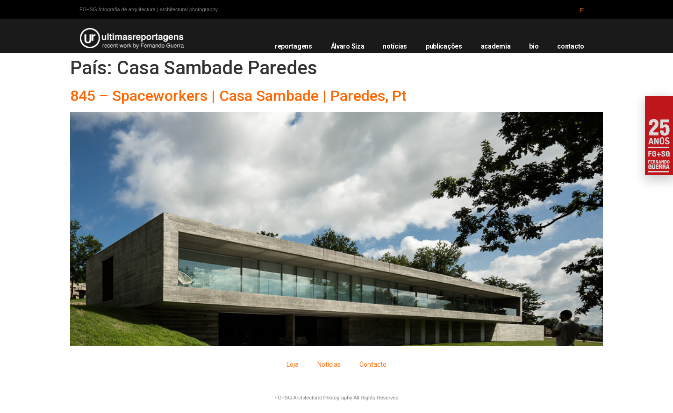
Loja (292, 364)
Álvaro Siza (348, 46)
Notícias (329, 364)
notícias (395, 46)
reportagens (293, 46)
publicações (444, 46)
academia (496, 46)
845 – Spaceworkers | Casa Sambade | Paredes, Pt (238, 96)
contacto (570, 46)
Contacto (373, 364)
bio (533, 46)
